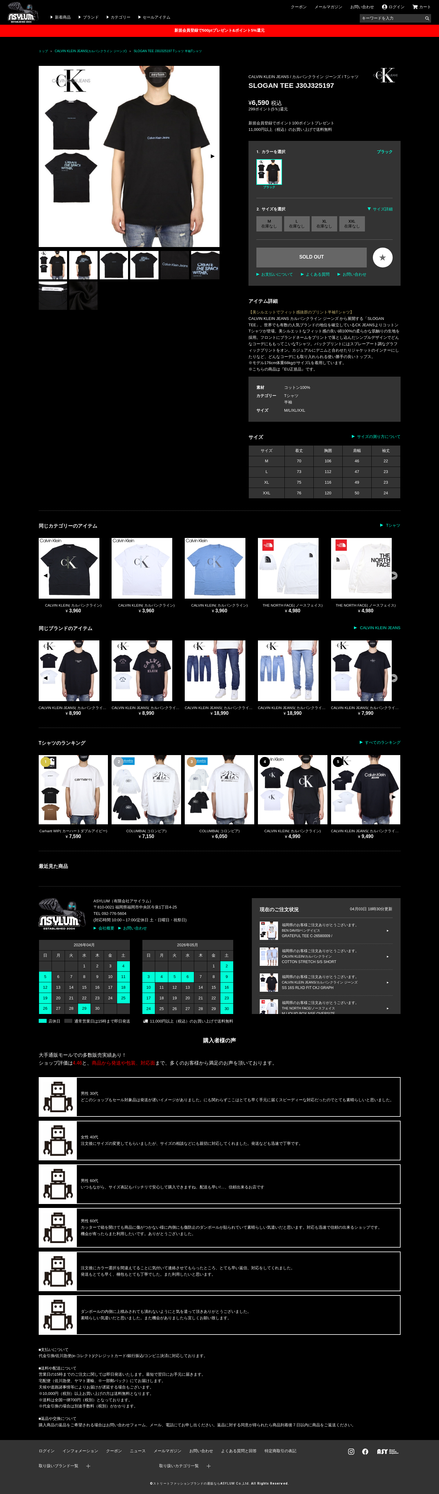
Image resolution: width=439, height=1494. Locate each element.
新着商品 (63, 17)
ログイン (47, 1451)
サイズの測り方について (379, 436)
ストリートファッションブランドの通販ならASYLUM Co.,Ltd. (201, 1483)
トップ (43, 51)
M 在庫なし (269, 223)
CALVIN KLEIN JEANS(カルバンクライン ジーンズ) (91, 51)
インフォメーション (80, 1451)
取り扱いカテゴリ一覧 (179, 1466)
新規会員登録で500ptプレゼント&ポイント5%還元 (219, 30)
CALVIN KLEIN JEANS (379, 627)
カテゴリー (120, 17)
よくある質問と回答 (239, 1451)
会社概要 (106, 928)
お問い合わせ (362, 7)
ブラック (269, 174)
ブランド (91, 17)
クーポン (299, 7)
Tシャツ (351, 76)
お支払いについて (277, 274)
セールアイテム (156, 17)
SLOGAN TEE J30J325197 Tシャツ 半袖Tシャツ (168, 51)
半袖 (288, 402)
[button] (212, 156)
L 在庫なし (297, 223)
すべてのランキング (383, 742)
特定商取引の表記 (280, 1451)
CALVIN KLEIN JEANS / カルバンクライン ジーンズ (295, 76)
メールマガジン (328, 7)
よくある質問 (318, 274)
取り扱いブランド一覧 (58, 1466)
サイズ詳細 (383, 209)
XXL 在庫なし (352, 223)
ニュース (138, 1451)
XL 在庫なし (324, 223)
